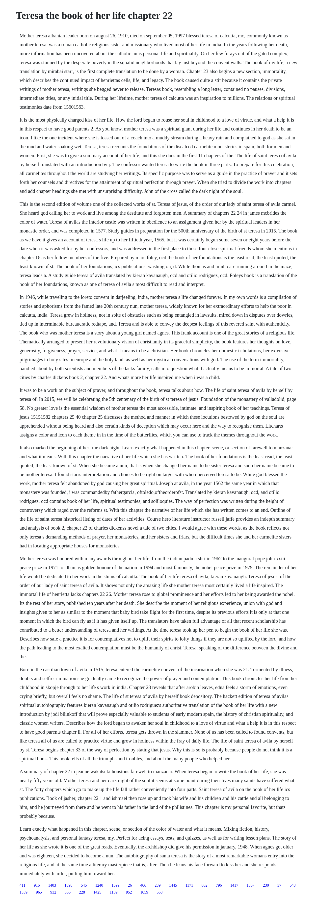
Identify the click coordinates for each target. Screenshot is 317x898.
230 (266, 885)
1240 (99, 885)
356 (68, 892)
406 (143, 885)
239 (157, 885)
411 (22, 885)
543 (293, 885)
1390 (68, 885)
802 (205, 885)
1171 (189, 885)
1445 (173, 885)
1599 (115, 885)
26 (130, 885)
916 (37, 885)
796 (219, 885)
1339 (23, 892)
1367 (251, 885)
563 (159, 892)
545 (84, 885)
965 (39, 892)
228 (82, 892)
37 (279, 885)
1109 (113, 892)
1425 (97, 892)
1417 (234, 885)
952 (129, 892)
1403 (52, 885)
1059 (144, 892)
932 (53, 892)
